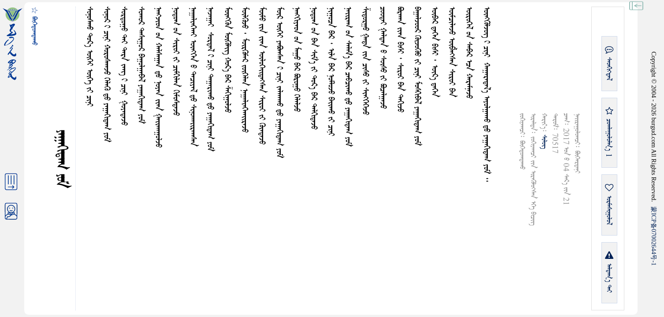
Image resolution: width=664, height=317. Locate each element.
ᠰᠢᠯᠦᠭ (544, 142)
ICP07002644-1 (653, 235)
